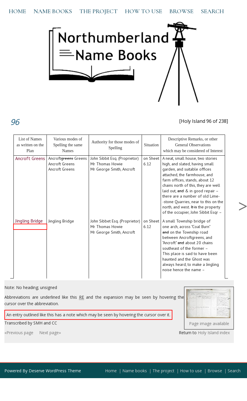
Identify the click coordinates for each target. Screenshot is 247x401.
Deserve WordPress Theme (55, 370)
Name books (52, 11)
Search (212, 11)
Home (17, 11)
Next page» (50, 332)
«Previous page (18, 332)
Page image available (209, 323)
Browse (181, 11)
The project (98, 11)
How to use (143, 11)
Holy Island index (214, 332)
